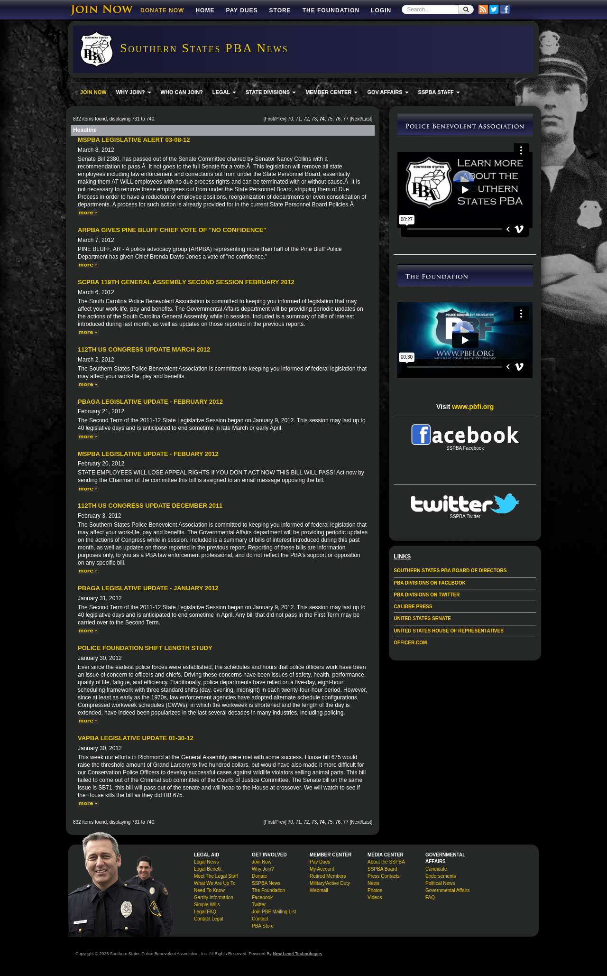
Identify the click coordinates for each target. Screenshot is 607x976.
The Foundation (331, 10)
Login (381, 10)
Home (204, 10)
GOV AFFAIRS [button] (387, 92)
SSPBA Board (382, 869)
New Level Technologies (297, 953)
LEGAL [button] (224, 92)
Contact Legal (208, 918)
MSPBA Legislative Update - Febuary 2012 (148, 453)
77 (346, 118)
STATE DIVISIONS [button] (271, 92)
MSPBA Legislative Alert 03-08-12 (134, 139)
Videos (375, 897)
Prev (280, 118)
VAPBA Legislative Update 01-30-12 (135, 738)
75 (329, 118)
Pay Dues (242, 10)
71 (298, 118)
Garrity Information (213, 897)
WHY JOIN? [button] (133, 92)
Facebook (262, 897)
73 (314, 118)
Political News (440, 883)
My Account (322, 869)
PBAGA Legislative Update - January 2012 (148, 588)
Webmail (319, 890)
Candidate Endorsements (440, 872)
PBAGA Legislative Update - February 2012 (150, 401)
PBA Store (263, 926)
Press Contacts (384, 876)
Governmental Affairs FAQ (447, 894)
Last (366, 118)
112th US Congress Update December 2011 (150, 505)
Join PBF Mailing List (274, 911)
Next (356, 118)
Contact (260, 918)
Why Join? (263, 869)
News (373, 883)
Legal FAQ (205, 911)
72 (306, 118)
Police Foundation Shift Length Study (145, 647)
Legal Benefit (207, 869)
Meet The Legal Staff (216, 876)
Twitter (259, 904)
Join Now (261, 861)
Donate (259, 876)
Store (280, 10)
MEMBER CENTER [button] (331, 92)
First (269, 118)
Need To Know (209, 890)
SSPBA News (266, 883)
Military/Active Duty (330, 883)
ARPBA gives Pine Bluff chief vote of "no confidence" (172, 229)
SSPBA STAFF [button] (439, 92)
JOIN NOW (93, 92)
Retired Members (328, 876)
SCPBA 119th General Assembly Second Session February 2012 (186, 282)
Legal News (206, 861)
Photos (375, 890)
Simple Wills (207, 904)
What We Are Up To (214, 883)
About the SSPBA (386, 861)
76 (337, 118)
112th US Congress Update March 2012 (144, 349)
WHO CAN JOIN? (182, 92)
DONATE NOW (162, 10)
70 (290, 118)
